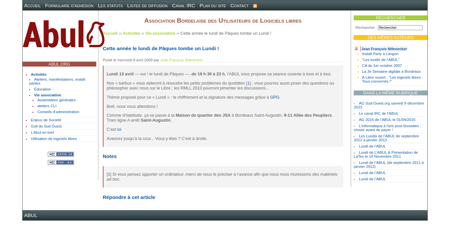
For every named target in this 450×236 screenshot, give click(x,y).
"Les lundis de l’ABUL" (380, 60)
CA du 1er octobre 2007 (382, 66)
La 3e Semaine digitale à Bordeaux (391, 71)
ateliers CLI (46, 106)
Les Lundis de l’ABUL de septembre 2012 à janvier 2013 (386, 138)
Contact (240, 5)
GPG (274, 97)
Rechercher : (366, 28)
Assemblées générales (56, 100)
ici (119, 129)
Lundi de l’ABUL (372, 146)
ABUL (30, 215)
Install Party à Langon (380, 54)
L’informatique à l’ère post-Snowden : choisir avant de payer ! (387, 128)
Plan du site (212, 5)
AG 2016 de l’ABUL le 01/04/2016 (387, 120)
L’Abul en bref (42, 132)
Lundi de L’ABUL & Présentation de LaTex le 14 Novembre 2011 (386, 154)
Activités (39, 74)
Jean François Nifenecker (384, 49)
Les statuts (110, 5)
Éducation (42, 89)
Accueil (32, 5)
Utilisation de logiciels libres (54, 139)
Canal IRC (183, 5)
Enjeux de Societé (46, 120)
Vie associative (47, 95)
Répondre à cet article (129, 197)
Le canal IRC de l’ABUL (379, 113)
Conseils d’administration (58, 112)
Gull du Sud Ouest (46, 126)
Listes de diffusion (147, 5)
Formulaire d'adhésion (69, 5)
